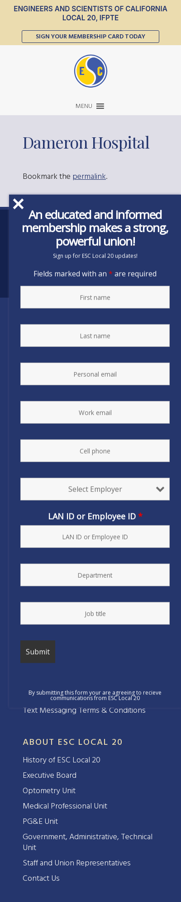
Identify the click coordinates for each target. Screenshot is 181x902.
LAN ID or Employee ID (95, 517)
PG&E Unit (40, 821)
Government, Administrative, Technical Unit (87, 842)
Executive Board (49, 775)
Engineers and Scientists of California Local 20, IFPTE (90, 13)
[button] (84, 106)
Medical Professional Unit (65, 806)
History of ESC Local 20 (61, 759)
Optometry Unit (49, 790)
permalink (89, 176)
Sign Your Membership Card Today (90, 36)
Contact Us (41, 878)
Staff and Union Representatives (77, 862)
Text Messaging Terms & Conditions (84, 710)
